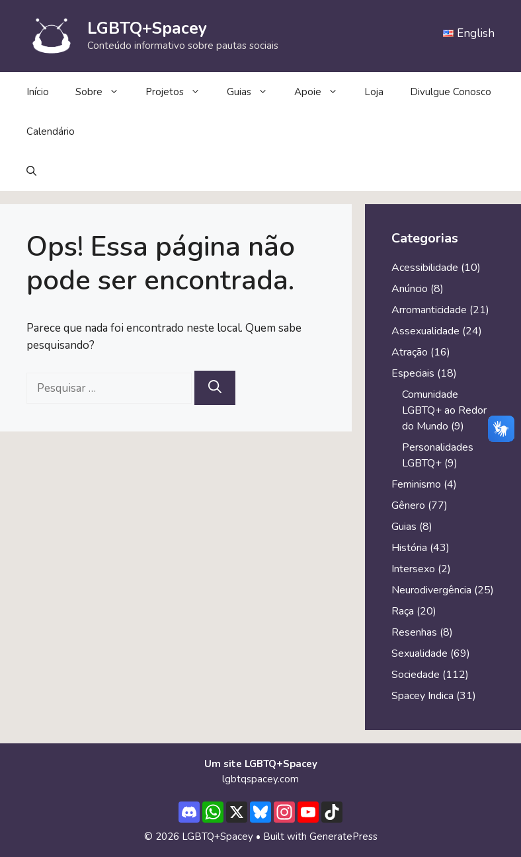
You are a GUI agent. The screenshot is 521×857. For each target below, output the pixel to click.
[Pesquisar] (214, 388)
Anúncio (409, 288)
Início (37, 91)
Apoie (322, 92)
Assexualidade (425, 331)
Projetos (179, 92)
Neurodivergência (431, 590)
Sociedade (415, 674)
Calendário (50, 131)
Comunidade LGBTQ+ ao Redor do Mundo (444, 410)
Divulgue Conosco (450, 91)
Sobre (103, 92)
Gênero (408, 505)
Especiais (412, 373)
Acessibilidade (424, 267)
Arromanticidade (429, 310)
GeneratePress (343, 836)
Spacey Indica (422, 696)
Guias (254, 92)
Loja (373, 91)
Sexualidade (419, 653)
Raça (402, 611)
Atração (409, 352)
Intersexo (413, 569)
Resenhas (414, 632)
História (409, 547)
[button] (31, 171)
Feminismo (416, 484)
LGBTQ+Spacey (147, 28)
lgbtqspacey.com (260, 779)
